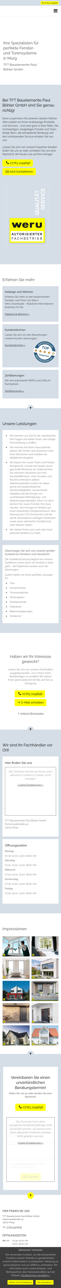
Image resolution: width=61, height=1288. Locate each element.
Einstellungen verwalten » (35, 1275)
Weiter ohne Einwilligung (20, 1282)
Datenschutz (24, 1249)
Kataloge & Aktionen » (17, 314)
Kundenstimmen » (15, 345)
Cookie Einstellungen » (30, 784)
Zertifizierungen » (14, 391)
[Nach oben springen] (30, 408)
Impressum (37, 1249)
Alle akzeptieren (44, 1282)
